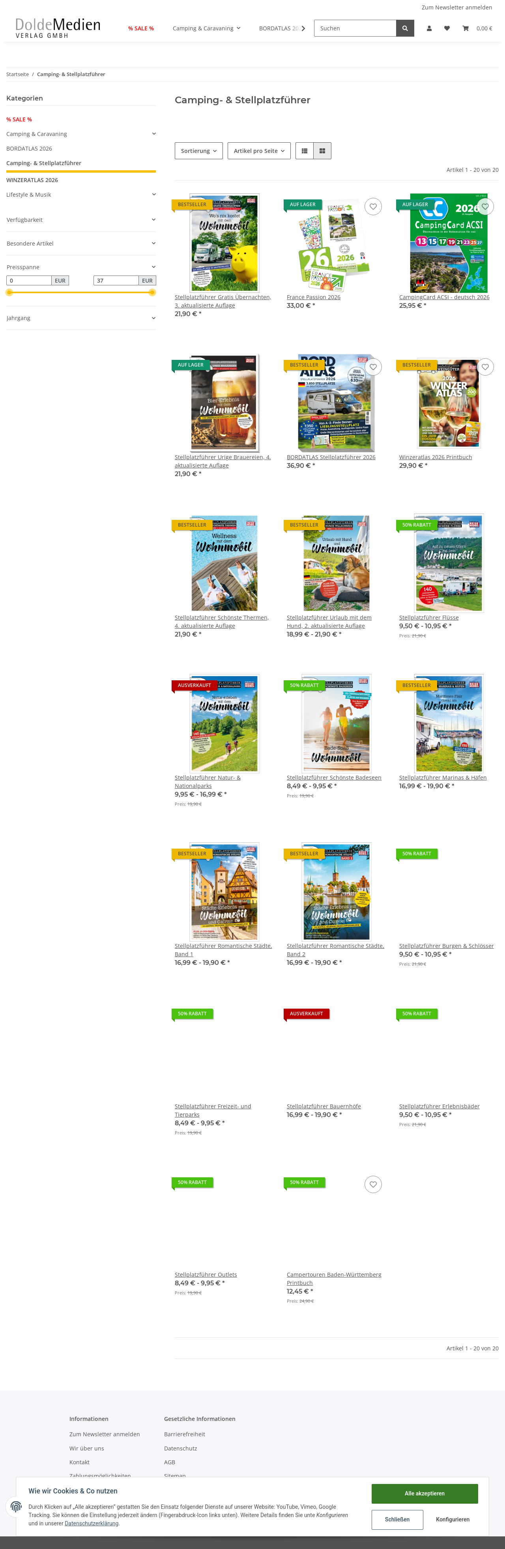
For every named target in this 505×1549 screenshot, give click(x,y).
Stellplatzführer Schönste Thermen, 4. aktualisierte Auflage (222, 621)
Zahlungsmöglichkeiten (100, 1476)
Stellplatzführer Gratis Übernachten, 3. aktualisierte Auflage (223, 301)
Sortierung (195, 151)
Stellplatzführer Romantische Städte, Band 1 (223, 950)
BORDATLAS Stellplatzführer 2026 (331, 457)
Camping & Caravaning (36, 134)
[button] (429, 28)
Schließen (397, 1519)
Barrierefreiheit (184, 1434)
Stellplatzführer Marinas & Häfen (443, 777)
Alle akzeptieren (424, 1493)
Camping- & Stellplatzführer (43, 163)
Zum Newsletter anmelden (457, 7)
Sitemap (175, 1476)
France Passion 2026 (313, 297)
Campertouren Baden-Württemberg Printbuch (334, 1278)
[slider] (9, 292)
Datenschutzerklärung (92, 1523)
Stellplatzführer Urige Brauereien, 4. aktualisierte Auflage (223, 461)
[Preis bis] (116, 281)
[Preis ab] (29, 281)
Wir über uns (86, 1448)
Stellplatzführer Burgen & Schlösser (446, 946)
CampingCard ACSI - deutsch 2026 (444, 297)
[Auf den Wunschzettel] (373, 206)
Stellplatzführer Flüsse (429, 617)
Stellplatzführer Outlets (206, 1274)
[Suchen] (355, 28)
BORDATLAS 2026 (29, 148)
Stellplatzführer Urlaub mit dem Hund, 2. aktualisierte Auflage (329, 621)
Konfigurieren (452, 1519)
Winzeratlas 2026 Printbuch (435, 457)
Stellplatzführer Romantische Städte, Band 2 (335, 950)
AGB (169, 1462)
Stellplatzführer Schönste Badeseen (334, 777)
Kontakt (79, 1462)
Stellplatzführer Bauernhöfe (324, 1106)
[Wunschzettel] (447, 28)
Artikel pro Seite (256, 151)
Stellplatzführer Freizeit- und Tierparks (213, 1110)
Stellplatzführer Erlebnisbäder (439, 1106)
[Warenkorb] (477, 28)
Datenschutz (180, 1448)
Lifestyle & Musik (28, 194)
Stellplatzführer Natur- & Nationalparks (208, 781)
